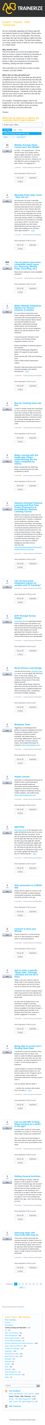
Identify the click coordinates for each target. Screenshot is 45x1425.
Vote (7, 151)
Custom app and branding (13, 1341)
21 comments (18, 278)
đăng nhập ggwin (20, 830)
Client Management (11, 1335)
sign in (22, 1306)
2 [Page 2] (19, 1284)
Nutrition (7, 1364)
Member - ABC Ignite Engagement (20, 1399)
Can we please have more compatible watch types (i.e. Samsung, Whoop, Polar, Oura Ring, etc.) (27, 265)
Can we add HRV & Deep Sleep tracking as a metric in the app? (27, 1124)
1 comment (17, 167)
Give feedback (14, 1391)
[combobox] (21, 1385)
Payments (8, 1369)
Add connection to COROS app (28, 886)
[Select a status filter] (9, 137)
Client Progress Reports (12, 1338)
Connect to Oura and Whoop (25, 930)
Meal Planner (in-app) (12, 1354)
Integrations (8, 1351)
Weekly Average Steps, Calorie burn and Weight (26, 146)
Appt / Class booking (11, 1333)
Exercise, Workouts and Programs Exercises (19, 1343)
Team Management (11, 1372)
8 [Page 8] (40, 1284)
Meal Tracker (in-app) (11, 1356)
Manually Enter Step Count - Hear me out (28, 196)
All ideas (7, 1322)
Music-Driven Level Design (28, 668)
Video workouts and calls (13, 1374)
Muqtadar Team (22, 724)
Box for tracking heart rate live (27, 404)
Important (33, 178)
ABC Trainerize (15, 1406)
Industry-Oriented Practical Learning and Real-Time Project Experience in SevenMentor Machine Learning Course (28, 507)
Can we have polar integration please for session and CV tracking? (27, 583)
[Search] (38, 1385)
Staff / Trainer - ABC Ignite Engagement (22, 1401)
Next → (22, 1287)
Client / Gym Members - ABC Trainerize (21, 1394)
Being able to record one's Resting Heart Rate (27, 1047)
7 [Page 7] (37, 1284)
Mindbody (8, 1361)
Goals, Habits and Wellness (13, 1346)
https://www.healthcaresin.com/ (25, 795)
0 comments (18, 375)
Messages (8, 1359)
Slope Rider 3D (19, 621)
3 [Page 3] (22, 1284)
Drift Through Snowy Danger (25, 617)
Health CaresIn (22, 777)
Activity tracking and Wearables (32, 167)
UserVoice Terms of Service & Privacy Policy (22, 1419)
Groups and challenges (12, 1348)
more (33, 230)
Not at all (21, 178)
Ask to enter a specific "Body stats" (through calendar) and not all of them (26, 973)
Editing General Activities (27, 1176)
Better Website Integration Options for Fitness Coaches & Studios (27, 308)
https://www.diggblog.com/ (31, 745)
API (6, 1330)
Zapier (7, 1377)
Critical (22, 182)
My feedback (21, 137)
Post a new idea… (11, 1320)
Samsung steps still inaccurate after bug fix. (26, 1234)
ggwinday (19, 827)
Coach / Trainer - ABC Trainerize (20, 1396)
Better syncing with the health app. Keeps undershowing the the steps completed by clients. (26, 459)
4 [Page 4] (26, 1284)
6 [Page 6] (33, 1284)
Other (6, 1367)
